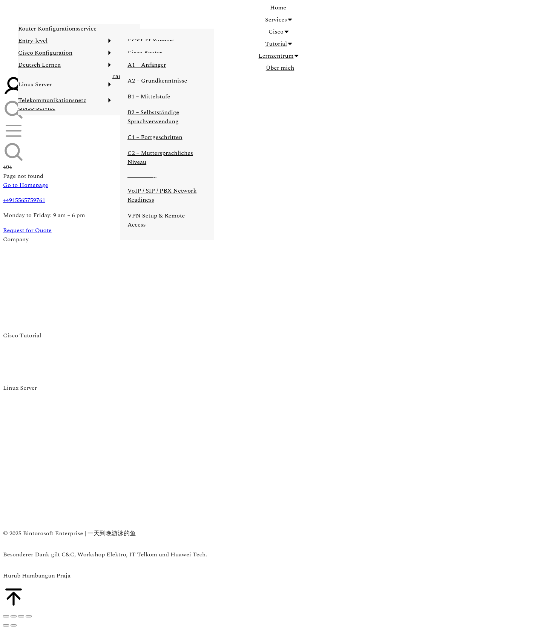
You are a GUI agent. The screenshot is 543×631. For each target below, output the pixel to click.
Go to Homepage (25, 185)
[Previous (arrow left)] (6, 625)
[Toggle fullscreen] (21, 616)
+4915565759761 (24, 200)
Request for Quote (27, 230)
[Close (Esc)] (6, 616)
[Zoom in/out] (29, 616)
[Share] (14, 616)
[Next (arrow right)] (14, 625)
